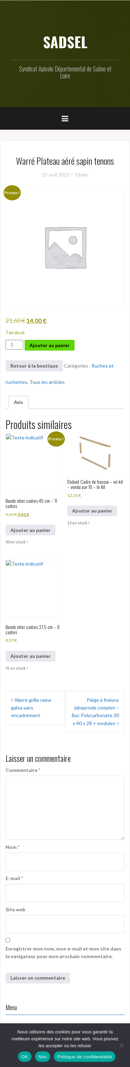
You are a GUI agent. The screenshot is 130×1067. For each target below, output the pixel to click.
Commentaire (23, 770)
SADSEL (65, 41)
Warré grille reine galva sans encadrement (31, 707)
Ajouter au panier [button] (30, 530)
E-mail (14, 878)
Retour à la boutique (34, 366)
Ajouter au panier (49, 345)
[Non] (121, 1045)
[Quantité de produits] (14, 345)
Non (42, 1056)
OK (24, 1056)
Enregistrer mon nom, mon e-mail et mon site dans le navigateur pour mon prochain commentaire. (63, 952)
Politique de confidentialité (84, 1056)
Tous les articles (47, 382)
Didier (82, 175)
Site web (15, 909)
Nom (12, 847)
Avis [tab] (18, 402)
